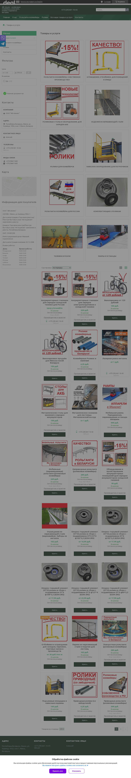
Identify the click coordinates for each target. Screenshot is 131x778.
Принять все (58, 771)
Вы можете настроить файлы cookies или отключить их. (64, 765)
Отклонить (76, 771)
